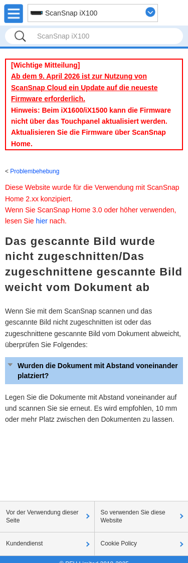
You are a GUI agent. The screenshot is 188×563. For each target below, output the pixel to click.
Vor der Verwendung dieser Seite (42, 516)
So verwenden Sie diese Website (133, 516)
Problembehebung (34, 171)
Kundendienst (24, 543)
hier (41, 221)
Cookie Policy (119, 543)
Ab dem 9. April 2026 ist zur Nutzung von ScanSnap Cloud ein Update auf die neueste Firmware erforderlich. (84, 87)
